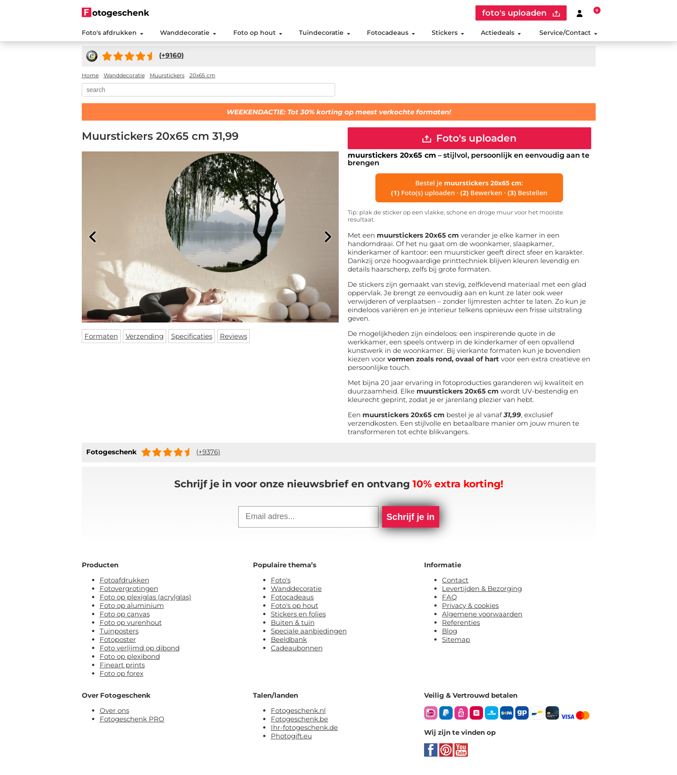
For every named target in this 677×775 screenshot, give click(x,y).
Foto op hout (257, 33)
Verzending (145, 336)
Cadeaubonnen (297, 649)
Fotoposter (118, 640)
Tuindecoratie (324, 33)
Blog (449, 632)
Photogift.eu (291, 737)
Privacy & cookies (470, 606)
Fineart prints (122, 666)
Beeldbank (289, 640)
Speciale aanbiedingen (309, 632)
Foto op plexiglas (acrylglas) (145, 598)
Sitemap (456, 640)
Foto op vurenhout (131, 623)
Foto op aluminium (132, 606)
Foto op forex (121, 674)
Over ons (114, 711)
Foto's (280, 581)
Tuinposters (119, 632)
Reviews (233, 336)
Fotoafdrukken (124, 581)
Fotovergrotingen (129, 589)
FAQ (449, 598)
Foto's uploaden (469, 139)
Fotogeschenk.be (299, 720)
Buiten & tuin (293, 623)
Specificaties (191, 336)
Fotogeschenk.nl (298, 711)
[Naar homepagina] (115, 12)
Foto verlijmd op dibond (140, 649)
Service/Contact (568, 33)
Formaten (101, 336)
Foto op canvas (125, 615)
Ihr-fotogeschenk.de (304, 728)
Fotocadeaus (391, 33)
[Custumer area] (579, 13)
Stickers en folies (298, 615)
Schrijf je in (411, 518)
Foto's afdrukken (112, 33)
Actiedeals (501, 33)
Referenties (461, 623)
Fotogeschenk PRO (132, 720)
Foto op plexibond (130, 657)
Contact (455, 581)
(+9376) (208, 452)
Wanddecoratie (188, 33)
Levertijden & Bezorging (482, 589)
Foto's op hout (294, 606)
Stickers (448, 33)
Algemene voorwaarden (482, 615)
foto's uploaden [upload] (521, 13)
